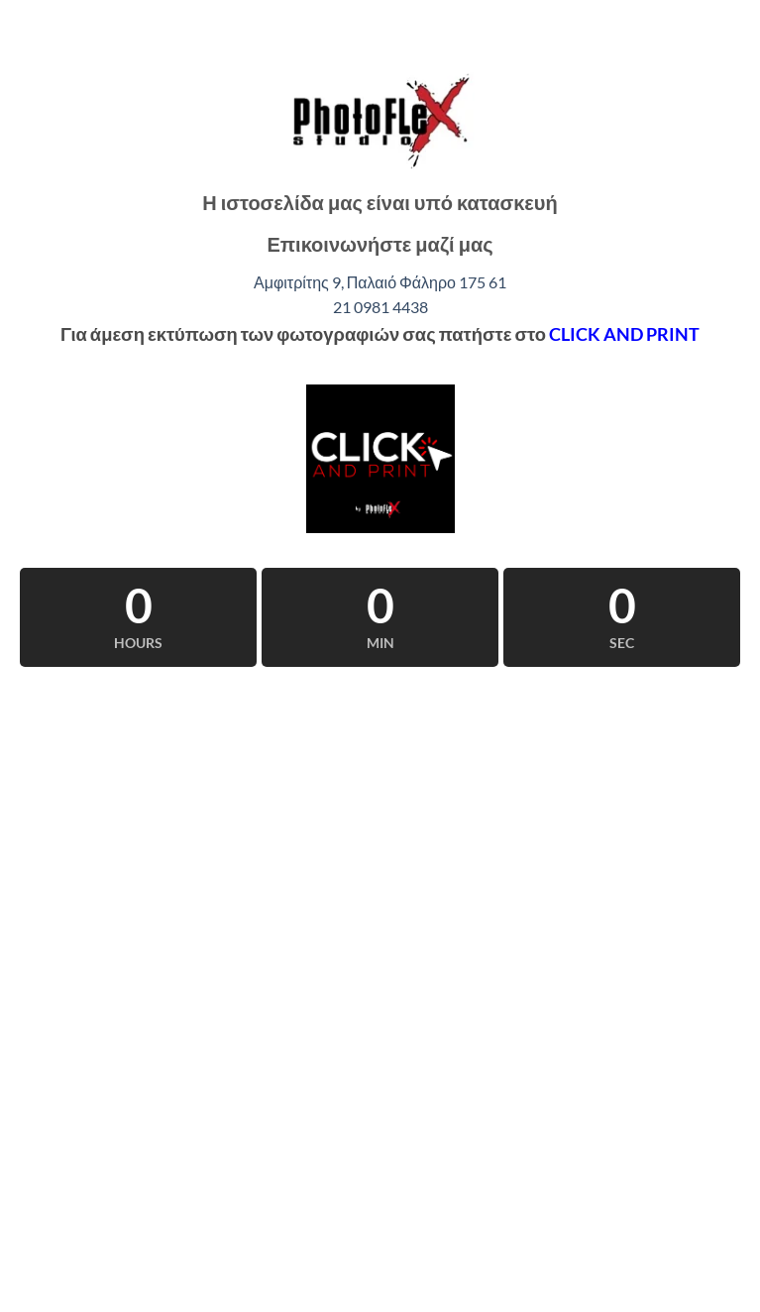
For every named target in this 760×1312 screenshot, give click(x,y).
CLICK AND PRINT (624, 334)
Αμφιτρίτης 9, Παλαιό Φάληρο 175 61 (380, 282)
